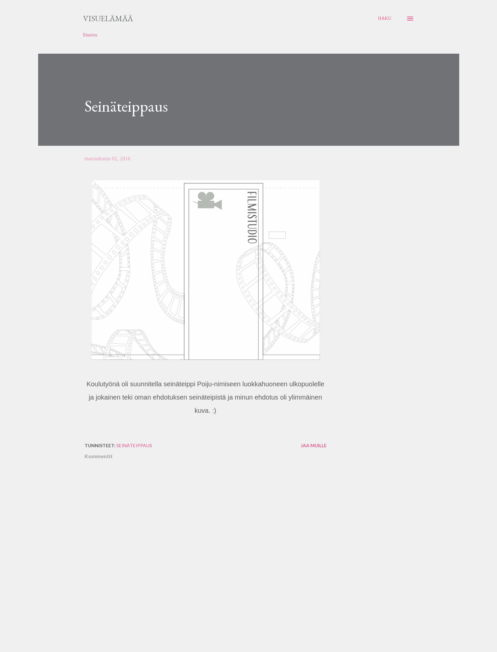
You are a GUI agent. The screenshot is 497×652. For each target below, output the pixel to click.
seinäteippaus (134, 445)
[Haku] (384, 19)
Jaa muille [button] (314, 445)
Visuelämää (108, 18)
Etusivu (90, 34)
